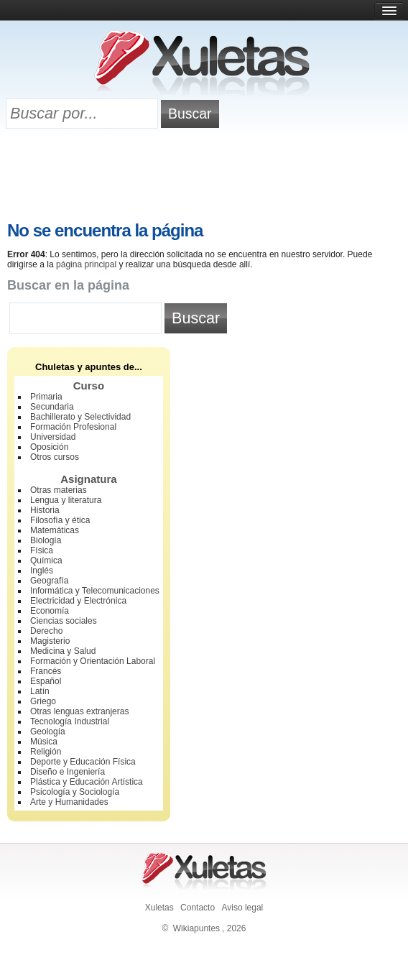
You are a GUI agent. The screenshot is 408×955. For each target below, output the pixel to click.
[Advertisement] (204, 177)
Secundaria (52, 407)
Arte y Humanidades (69, 802)
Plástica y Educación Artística (86, 782)
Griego (43, 701)
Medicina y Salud (63, 651)
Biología (45, 540)
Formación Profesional (73, 427)
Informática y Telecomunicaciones (94, 591)
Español (45, 681)
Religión (45, 752)
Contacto (197, 908)
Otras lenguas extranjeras (79, 711)
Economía (49, 611)
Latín (40, 691)
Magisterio (50, 641)
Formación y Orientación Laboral (92, 661)
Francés (45, 671)
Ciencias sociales (63, 621)
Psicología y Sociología (74, 792)
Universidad (52, 437)
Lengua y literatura (65, 500)
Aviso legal (242, 908)
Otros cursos (54, 457)
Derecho (46, 631)
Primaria (46, 397)
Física (41, 550)
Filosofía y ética (60, 520)
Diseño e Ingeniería (67, 772)
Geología (47, 731)
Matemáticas (54, 530)
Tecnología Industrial (69, 721)
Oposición (49, 447)
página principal (86, 264)
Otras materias (58, 490)
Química (46, 560)
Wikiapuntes (196, 928)
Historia (45, 510)
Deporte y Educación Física (83, 762)
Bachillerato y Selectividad (80, 417)
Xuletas (159, 908)
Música (43, 742)
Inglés (41, 571)
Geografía (49, 581)
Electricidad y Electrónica (78, 601)
